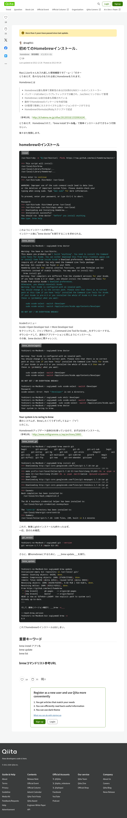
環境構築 (35, 54)
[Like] (6, 17)
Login (106, 3)
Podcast (56, 800)
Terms (4, 783)
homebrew (24, 54)
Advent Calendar (34, 792)
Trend (8, 9)
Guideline (6, 792)
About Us (107, 779)
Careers (106, 783)
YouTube (56, 796)
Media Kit (6, 796)
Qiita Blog (107, 787)
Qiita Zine (82, 783)
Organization (77, 9)
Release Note (32, 779)
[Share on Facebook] (6, 48)
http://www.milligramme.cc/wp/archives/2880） (57, 434)
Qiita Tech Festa (34, 796)
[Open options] (6, 64)
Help (4, 805)
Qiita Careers (94, 9)
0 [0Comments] (43, 679)
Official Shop (83, 787)
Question (18, 9)
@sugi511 (26, 42)
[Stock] (6, 29)
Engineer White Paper (36, 805)
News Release (109, 792)
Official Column (60, 9)
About (4, 779)
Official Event (43, 9)
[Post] (6, 40)
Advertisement (8, 809)
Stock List (29, 9)
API (28, 809)
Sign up (39, 721)
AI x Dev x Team (112, 9)
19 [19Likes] (6, 22)
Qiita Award (32, 800)
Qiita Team (82, 779)
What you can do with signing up (47, 715)
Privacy (5, 787)
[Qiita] (9, 4)
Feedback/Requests (10, 800)
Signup (117, 3)
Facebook (57, 792)
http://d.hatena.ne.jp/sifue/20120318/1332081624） (59, 117)
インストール (46, 54)
